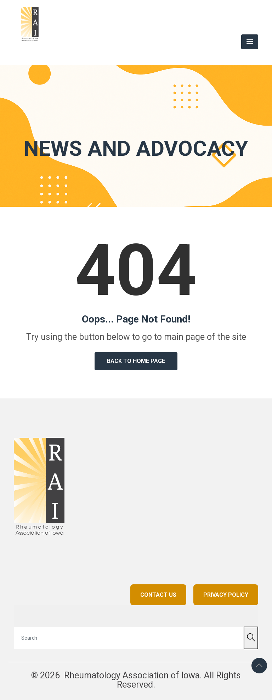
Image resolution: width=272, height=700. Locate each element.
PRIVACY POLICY (225, 594)
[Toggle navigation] (249, 41)
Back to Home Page (136, 361)
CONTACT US (158, 594)
